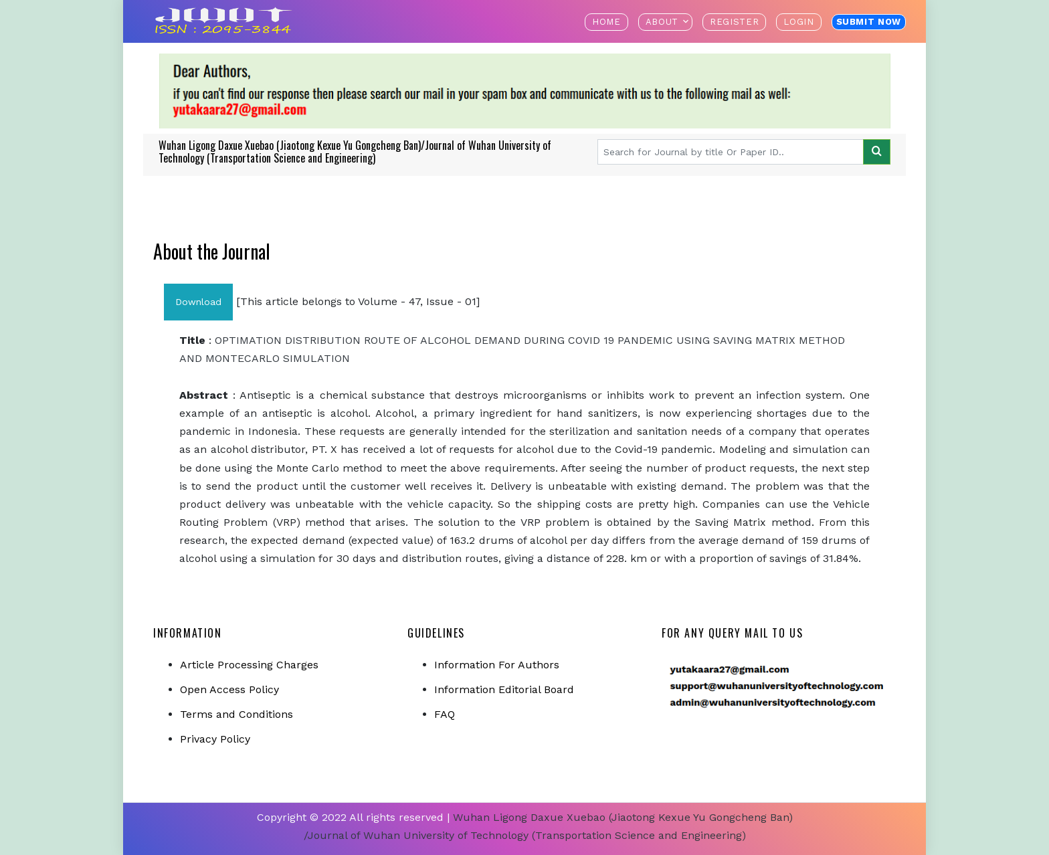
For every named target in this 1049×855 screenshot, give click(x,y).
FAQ (444, 714)
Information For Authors (496, 664)
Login (798, 22)
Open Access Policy (229, 689)
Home (606, 22)
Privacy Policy (215, 739)
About (662, 22)
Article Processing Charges (249, 664)
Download (198, 301)
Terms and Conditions (236, 714)
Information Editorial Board (504, 689)
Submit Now (869, 22)
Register (734, 22)
